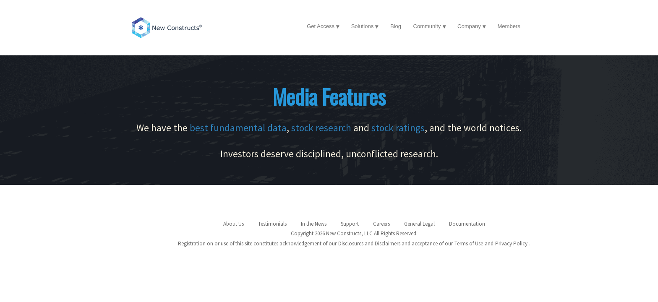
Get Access (320, 26)
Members (509, 26)
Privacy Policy (511, 243)
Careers (381, 223)
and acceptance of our (427, 243)
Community (427, 26)
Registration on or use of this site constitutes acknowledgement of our (257, 243)
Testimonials (272, 223)
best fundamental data (238, 128)
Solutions (362, 26)
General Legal (419, 223)
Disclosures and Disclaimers (369, 243)
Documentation (467, 223)
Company (469, 26)
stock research (321, 128)
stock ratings (398, 128)
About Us (233, 223)
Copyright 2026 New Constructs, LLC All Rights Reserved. (354, 233)
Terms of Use (468, 243)
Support (350, 223)
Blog (395, 26)
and (489, 243)
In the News (313, 223)
